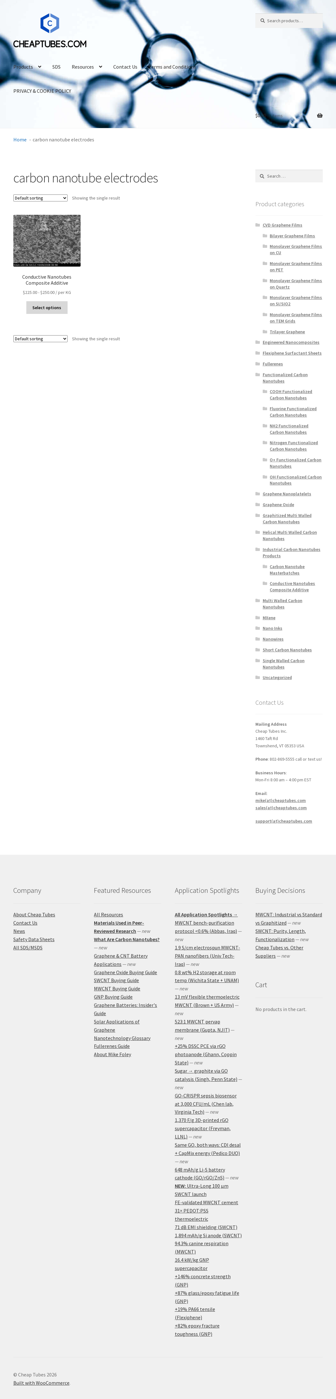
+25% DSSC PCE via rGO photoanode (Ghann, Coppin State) (206, 1054)
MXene (269, 618)
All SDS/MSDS (28, 947)
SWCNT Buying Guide (116, 980)
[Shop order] (40, 197)
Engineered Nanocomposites (291, 342)
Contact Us (125, 67)
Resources (83, 67)
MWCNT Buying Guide (117, 988)
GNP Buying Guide (113, 997)
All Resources (108, 914)
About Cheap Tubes (34, 914)
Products (23, 67)
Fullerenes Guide (112, 1046)
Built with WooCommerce (41, 1383)
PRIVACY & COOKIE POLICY (42, 91)
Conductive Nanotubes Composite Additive (292, 587)
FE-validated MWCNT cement (206, 1202)
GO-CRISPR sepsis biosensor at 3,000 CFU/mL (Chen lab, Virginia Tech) (206, 1103)
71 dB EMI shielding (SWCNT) (206, 1227)
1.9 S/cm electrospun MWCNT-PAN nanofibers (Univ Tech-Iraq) (207, 955)
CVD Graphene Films (282, 225)
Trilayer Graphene (287, 332)
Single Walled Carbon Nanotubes (284, 664)
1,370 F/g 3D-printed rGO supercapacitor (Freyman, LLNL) (203, 1128)
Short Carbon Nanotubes (287, 650)
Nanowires (273, 639)
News (19, 931)
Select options (46, 307)
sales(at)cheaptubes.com (281, 808)
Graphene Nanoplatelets (287, 494)
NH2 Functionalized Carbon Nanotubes (289, 429)
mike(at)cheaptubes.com (280, 800)
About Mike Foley (112, 1054)
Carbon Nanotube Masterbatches (287, 570)
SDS (56, 67)
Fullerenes (273, 364)
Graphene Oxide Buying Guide (125, 972)
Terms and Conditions (172, 67)
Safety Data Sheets (34, 939)
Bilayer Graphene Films (292, 236)
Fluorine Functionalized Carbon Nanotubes (293, 412)
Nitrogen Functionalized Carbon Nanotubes (294, 446)
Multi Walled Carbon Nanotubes (282, 604)
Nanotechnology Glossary (122, 1038)
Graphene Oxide (278, 504)
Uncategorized (277, 677)
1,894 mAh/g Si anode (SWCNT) (208, 1235)
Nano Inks (272, 628)
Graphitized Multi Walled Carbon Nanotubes (287, 519)
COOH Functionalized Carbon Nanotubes (291, 395)
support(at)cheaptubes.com (283, 821)
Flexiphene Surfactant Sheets (292, 353)
